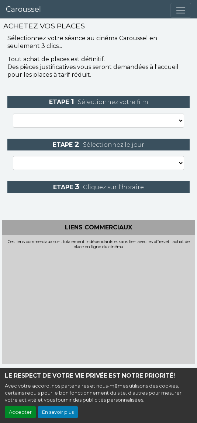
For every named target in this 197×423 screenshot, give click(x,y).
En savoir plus (58, 412)
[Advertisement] (98, 304)
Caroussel (23, 9)
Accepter (20, 412)
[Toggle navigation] (180, 10)
